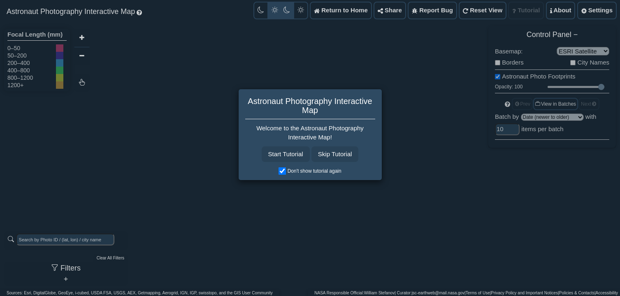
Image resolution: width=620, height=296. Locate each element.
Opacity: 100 (508, 87)
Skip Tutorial (335, 153)
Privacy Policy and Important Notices (524, 293)
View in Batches (555, 104)
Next (589, 104)
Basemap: (509, 51)
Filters (66, 268)
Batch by (507, 116)
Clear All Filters (110, 258)
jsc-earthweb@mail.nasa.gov (438, 293)
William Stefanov (379, 293)
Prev (522, 104)
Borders (513, 62)
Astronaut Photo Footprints (538, 76)
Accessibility (607, 293)
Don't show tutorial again (314, 171)
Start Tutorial (285, 153)
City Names (593, 62)
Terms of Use (478, 293)
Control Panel (549, 34)
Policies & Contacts (576, 293)
